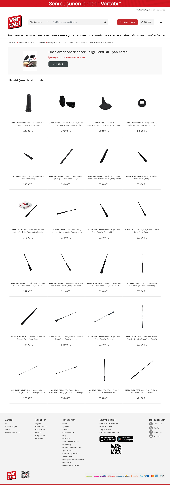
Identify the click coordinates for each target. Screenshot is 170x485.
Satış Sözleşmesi (105, 429)
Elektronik (66, 438)
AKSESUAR (30, 35)
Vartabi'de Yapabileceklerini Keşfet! (151, 10)
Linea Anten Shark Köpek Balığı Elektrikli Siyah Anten (94, 42)
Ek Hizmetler (67, 462)
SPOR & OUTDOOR (113, 35)
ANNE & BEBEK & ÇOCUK (63, 35)
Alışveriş (38, 423)
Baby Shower (40, 435)
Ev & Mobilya (67, 444)
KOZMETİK (97, 35)
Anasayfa (12, 42)
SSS (6, 423)
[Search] (79, 22)
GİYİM (9, 35)
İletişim (7, 429)
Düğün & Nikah (40, 426)
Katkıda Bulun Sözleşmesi (109, 432)
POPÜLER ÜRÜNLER (156, 35)
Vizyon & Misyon (11, 426)
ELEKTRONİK (44, 35)
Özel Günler (39, 438)
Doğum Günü (40, 429)
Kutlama (38, 432)
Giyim (64, 423)
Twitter (154, 428)
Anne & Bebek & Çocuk (71, 441)
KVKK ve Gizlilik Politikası (108, 423)
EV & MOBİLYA (83, 35)
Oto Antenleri (68, 42)
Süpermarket (67, 456)
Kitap (64, 435)
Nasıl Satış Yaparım (12, 432)
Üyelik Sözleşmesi (106, 426)
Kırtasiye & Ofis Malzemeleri (73, 459)
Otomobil (41, 42)
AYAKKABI (19, 35)
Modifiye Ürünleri (53, 42)
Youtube (154, 436)
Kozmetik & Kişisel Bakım (71, 447)
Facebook (155, 423)
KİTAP (126, 35)
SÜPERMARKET (138, 35)
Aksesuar (66, 429)
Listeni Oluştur (127, 22)
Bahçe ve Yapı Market (70, 453)
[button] (147, 22)
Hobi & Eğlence (68, 432)
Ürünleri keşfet (58, 64)
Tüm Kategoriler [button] (36, 22)
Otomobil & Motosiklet (27, 42)
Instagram (155, 432)
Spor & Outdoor (68, 450)
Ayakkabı (65, 426)
